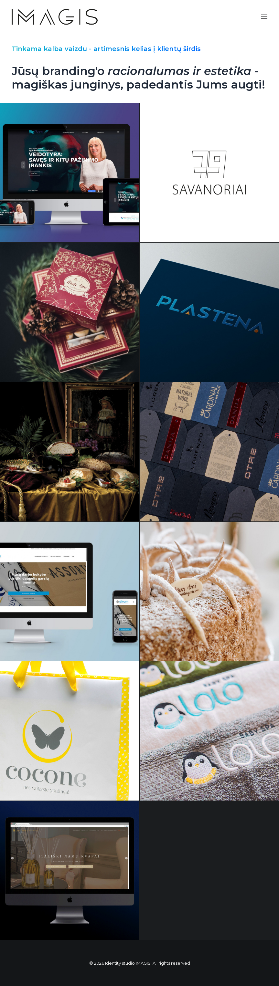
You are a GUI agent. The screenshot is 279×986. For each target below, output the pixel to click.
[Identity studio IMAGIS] (55, 17)
